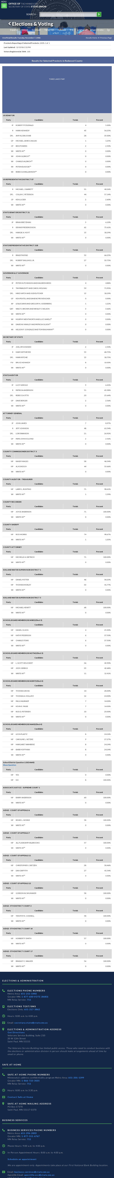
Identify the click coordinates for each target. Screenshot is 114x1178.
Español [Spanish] (14, 30)
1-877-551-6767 (30, 1136)
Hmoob (24, 30)
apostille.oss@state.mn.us (39, 1175)
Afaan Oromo (97, 30)
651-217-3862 (32, 1009)
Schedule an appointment (22, 1159)
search (31, 14)
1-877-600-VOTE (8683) (34, 996)
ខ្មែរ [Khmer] (108, 30)
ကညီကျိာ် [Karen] (66, 33)
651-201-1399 (76, 1077)
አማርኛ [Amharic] (56, 33)
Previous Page (106, 38)
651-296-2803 (29, 1133)
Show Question (9, 765)
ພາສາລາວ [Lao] (82, 30)
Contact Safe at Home (20, 1097)
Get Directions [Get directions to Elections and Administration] (16, 1032)
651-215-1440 (29, 993)
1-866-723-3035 (30, 1080)
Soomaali (36, 30)
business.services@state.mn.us (32, 1172)
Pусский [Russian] (62, 30)
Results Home (91, 38)
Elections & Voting (30, 24)
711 (29, 999)
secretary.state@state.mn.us (31, 1022)
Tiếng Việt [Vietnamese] (49, 30)
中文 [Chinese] (72, 30)
